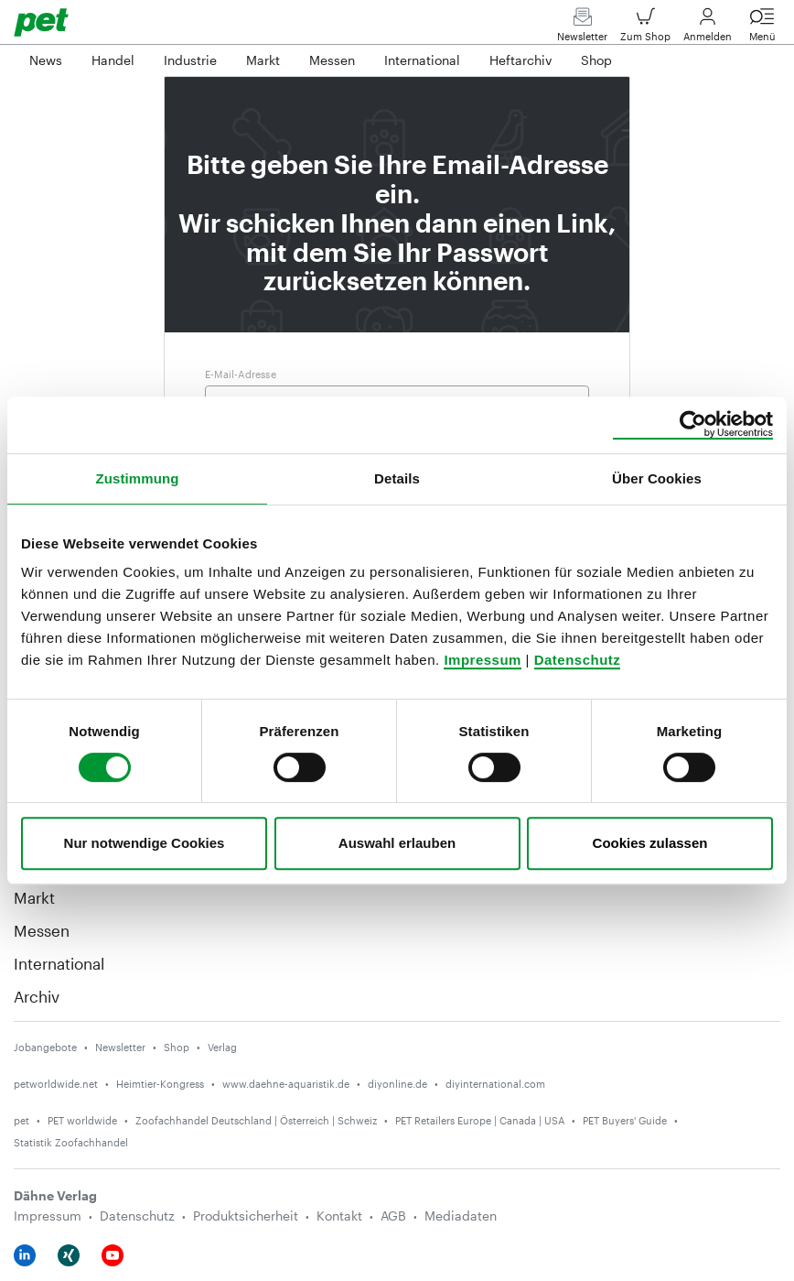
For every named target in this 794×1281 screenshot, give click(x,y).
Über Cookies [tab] (657, 478)
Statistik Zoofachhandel (71, 1142)
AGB (393, 1215)
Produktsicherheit (245, 1215)
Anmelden (707, 29)
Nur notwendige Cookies (144, 843)
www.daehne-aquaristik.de (285, 1084)
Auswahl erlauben (397, 843)
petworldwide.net (56, 1084)
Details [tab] (397, 478)
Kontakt (339, 1215)
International (59, 963)
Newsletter (582, 29)
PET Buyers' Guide (625, 1120)
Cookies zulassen (650, 843)
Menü (762, 29)
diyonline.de (397, 1084)
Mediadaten (460, 1215)
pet (21, 1120)
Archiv (36, 996)
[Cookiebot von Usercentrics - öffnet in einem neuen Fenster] (693, 425)
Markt (34, 897)
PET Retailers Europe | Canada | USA (479, 1120)
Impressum (482, 660)
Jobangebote (45, 1047)
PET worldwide (82, 1120)
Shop (176, 1047)
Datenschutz (577, 660)
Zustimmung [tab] (137, 478)
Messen (42, 930)
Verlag (222, 1047)
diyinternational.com (495, 1084)
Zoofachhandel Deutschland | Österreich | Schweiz (256, 1120)
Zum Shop (645, 29)
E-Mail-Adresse (240, 374)
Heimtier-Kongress (160, 1084)
